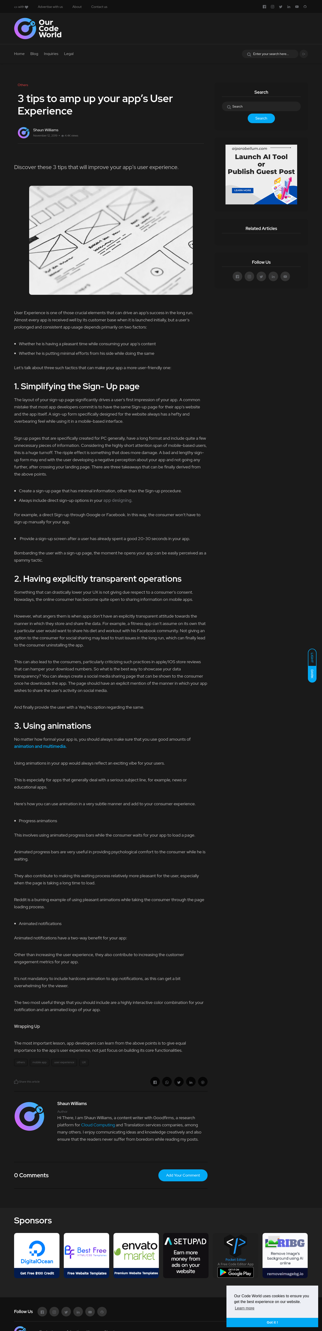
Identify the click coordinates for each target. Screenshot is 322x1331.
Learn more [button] (244, 1308)
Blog (34, 53)
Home (19, 53)
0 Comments (31, 1175)
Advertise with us (50, 7)
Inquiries (51, 53)
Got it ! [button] (272, 1322)
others (21, 1062)
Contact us (99, 7)
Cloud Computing (98, 1125)
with (21, 7)
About (77, 7)
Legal (69, 53)
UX (84, 1062)
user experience (64, 1062)
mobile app (39, 1062)
